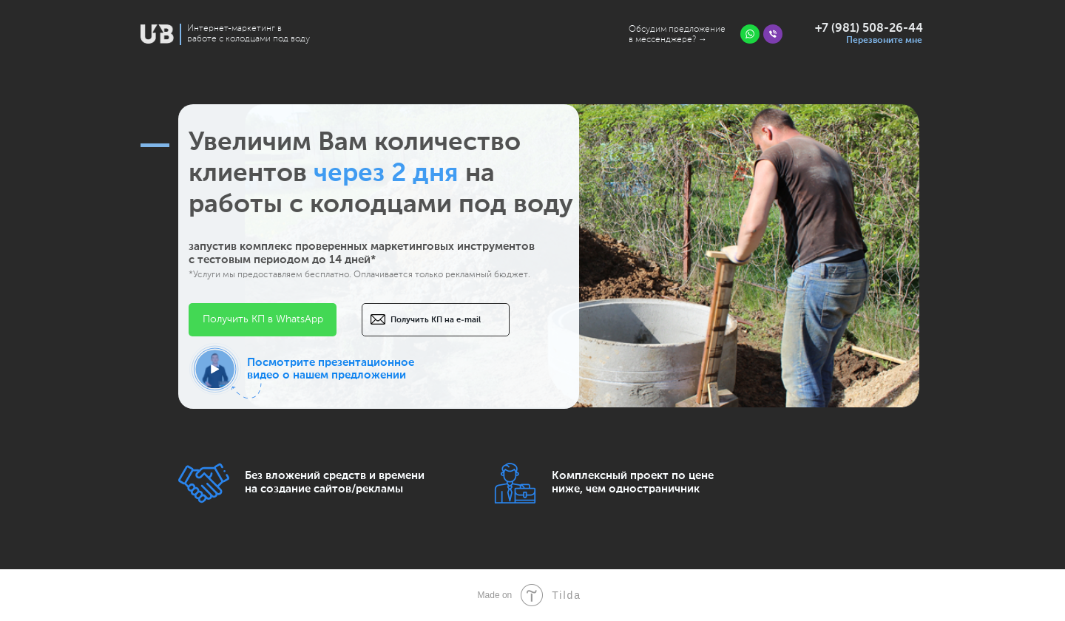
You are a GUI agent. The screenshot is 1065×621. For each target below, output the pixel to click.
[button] (215, 369)
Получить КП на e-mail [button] (435, 320)
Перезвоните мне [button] (884, 40)
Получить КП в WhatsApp (263, 319)
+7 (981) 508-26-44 (869, 29)
